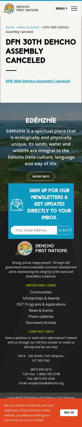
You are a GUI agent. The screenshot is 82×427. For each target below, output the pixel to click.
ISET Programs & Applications (41, 304)
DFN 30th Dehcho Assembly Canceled (38, 81)
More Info (41, 176)
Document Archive (41, 322)
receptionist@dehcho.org (45, 383)
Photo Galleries (41, 316)
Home (10, 27)
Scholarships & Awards (41, 298)
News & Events (29, 27)
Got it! (69, 412)
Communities (41, 292)
